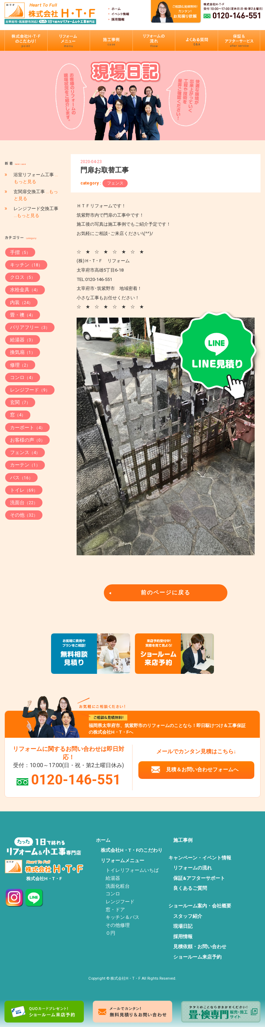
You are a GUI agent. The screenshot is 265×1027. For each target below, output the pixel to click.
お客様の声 (27, 440)
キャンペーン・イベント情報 (199, 857)
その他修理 (118, 925)
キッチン (26, 264)
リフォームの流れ (192, 867)
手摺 (20, 252)
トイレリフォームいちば (132, 870)
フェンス (115, 183)
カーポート (27, 427)
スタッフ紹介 (187, 916)
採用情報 (183, 936)
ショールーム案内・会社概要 (199, 905)
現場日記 (183, 926)
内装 (21, 302)
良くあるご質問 (190, 888)
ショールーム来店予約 (197, 957)
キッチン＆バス (122, 917)
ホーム (103, 840)
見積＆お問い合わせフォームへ (202, 769)
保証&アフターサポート (199, 878)
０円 (110, 933)
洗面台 (24, 502)
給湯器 (22, 339)
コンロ (22, 377)
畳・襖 (22, 315)
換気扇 (22, 352)
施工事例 (183, 840)
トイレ (24, 490)
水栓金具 (25, 289)
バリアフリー (30, 327)
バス (21, 477)
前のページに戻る (165, 592)
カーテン (25, 465)
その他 (24, 515)
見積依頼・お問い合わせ (199, 946)
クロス (22, 277)
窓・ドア (115, 909)
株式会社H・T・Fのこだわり (132, 850)
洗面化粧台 (118, 886)
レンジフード (30, 390)
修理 (20, 365)
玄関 (20, 402)
